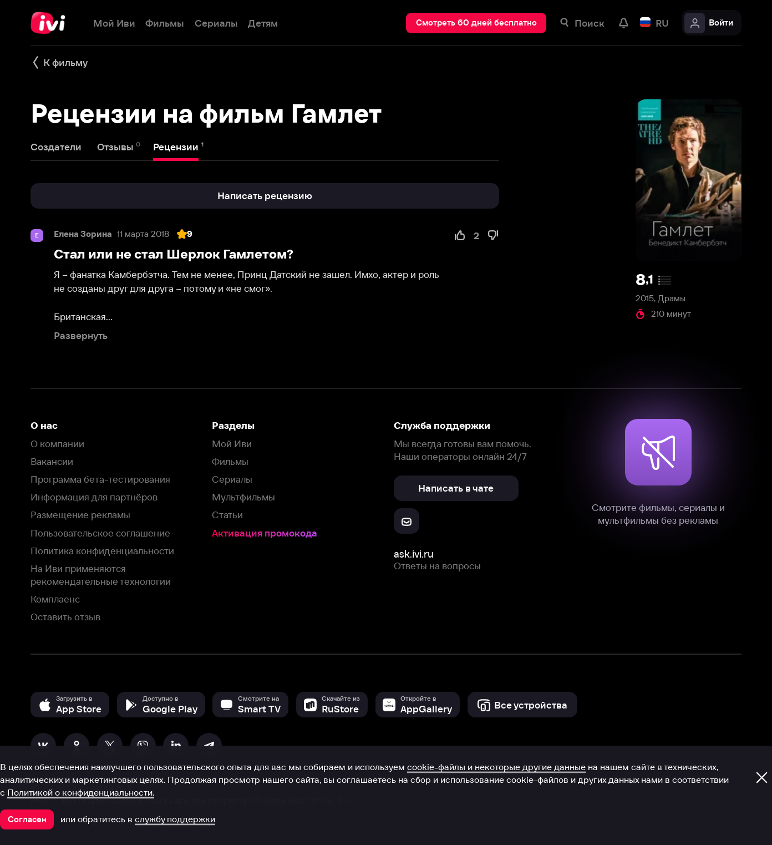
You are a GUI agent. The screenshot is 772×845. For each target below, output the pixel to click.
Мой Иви (232, 443)
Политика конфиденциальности (102, 550)
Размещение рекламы (80, 514)
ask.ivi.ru (414, 554)
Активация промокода (264, 533)
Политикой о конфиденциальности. (80, 792)
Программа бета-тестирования (100, 479)
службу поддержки (175, 819)
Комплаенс (55, 599)
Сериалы (232, 479)
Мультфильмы (243, 497)
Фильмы (230, 461)
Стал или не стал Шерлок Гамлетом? (173, 254)
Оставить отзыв (65, 616)
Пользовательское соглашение (100, 533)
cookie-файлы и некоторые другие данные (496, 767)
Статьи (227, 514)
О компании (57, 443)
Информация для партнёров (94, 497)
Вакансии (52, 461)
